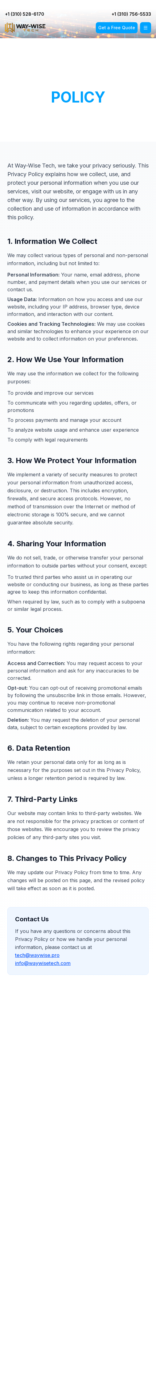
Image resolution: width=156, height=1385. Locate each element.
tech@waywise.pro (37, 955)
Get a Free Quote (116, 27)
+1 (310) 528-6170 (30, 4)
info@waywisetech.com (43, 963)
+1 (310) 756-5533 (133, 4)
